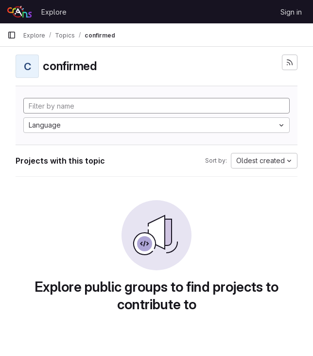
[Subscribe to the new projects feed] (289, 62)
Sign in (291, 12)
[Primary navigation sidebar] (11, 35)
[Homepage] (19, 11)
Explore (54, 12)
